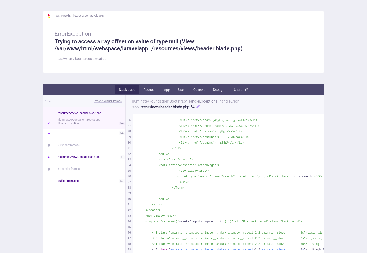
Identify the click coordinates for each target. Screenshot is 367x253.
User (181, 90)
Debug (217, 90)
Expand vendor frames (108, 101)
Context (199, 90)
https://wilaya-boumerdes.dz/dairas (80, 58)
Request (149, 90)
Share (241, 90)
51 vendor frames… (69, 169)
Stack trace (127, 90)
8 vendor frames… (69, 145)
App (167, 90)
